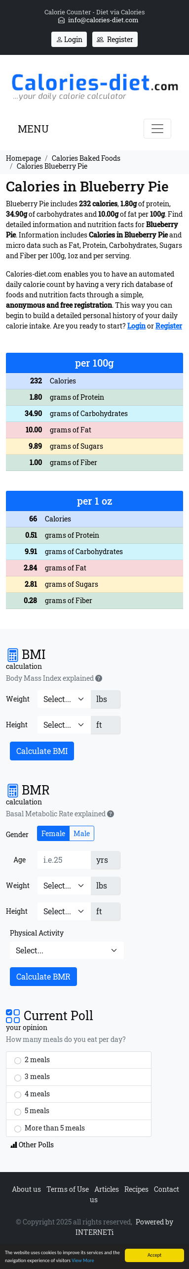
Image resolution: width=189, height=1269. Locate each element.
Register (115, 39)
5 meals (31, 1111)
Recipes (136, 1189)
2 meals (32, 1060)
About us (26, 1189)
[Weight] (64, 699)
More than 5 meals (49, 1128)
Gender (17, 834)
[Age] (64, 860)
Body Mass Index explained (54, 678)
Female (53, 833)
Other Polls (32, 1144)
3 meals (32, 1076)
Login (69, 39)
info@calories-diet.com (98, 20)
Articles (106, 1189)
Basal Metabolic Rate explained (60, 814)
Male (82, 833)
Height (17, 724)
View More (83, 1261)
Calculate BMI (42, 751)
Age (19, 859)
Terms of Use (67, 1189)
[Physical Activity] (67, 950)
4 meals (32, 1094)
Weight (18, 699)
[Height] (64, 725)
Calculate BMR (43, 976)
